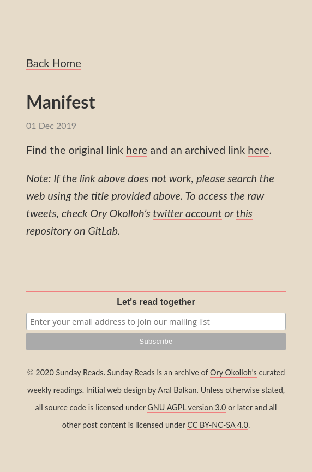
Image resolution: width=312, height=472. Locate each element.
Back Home (53, 62)
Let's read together (156, 302)
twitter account (187, 212)
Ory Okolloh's (233, 372)
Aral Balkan (177, 390)
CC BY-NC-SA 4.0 (217, 424)
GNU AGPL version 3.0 (186, 407)
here (136, 149)
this (244, 212)
